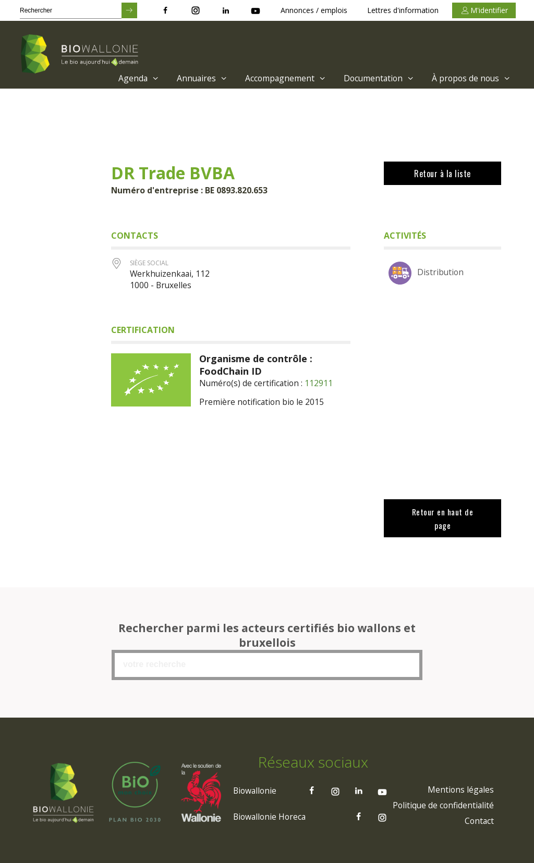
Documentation (375, 78)
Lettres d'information (403, 10)
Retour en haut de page (442, 518)
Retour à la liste (442, 173)
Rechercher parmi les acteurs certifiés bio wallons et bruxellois (267, 634)
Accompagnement (281, 78)
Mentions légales (459, 788)
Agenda (131, 78)
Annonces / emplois (314, 10)
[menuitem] (129, 78)
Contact (478, 819)
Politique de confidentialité (441, 804)
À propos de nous (470, 78)
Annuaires (196, 78)
